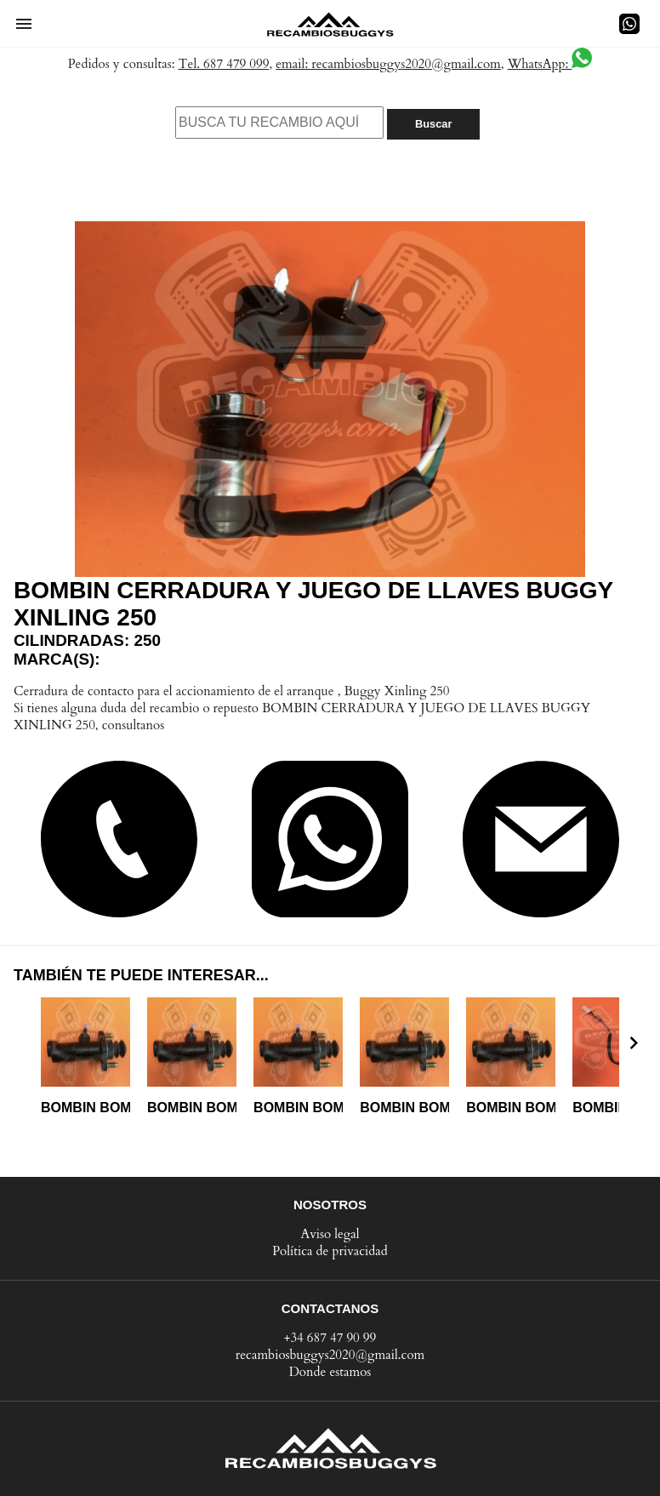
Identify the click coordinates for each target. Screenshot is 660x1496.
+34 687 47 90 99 (330, 1337)
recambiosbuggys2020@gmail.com (330, 1354)
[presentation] (633, 1042)
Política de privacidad (330, 1250)
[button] (24, 24)
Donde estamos (330, 1371)
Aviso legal (329, 1233)
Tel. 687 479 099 (224, 63)
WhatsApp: (550, 63)
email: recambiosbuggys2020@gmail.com (388, 63)
